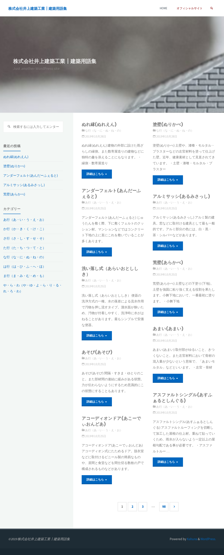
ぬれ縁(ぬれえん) (99, 124)
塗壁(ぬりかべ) (168, 124)
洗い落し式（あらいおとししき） (110, 271)
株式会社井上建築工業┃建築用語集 (37, 8)
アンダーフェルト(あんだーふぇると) (111, 193)
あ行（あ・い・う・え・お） (104, 202)
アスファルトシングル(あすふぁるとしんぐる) (182, 398)
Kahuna (191, 539)
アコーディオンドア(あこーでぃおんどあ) (111, 421)
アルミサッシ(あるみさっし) (181, 196)
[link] (212, 8)
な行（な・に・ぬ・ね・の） (104, 130)
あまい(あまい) (168, 329)
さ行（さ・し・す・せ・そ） (24, 238)
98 (164, 506)
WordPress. (208, 539)
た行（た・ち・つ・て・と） (24, 248)
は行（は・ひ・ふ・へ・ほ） (24, 266)
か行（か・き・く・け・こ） (24, 229)
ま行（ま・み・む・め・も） (24, 276)
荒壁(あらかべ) (168, 263)
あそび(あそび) (97, 352)
